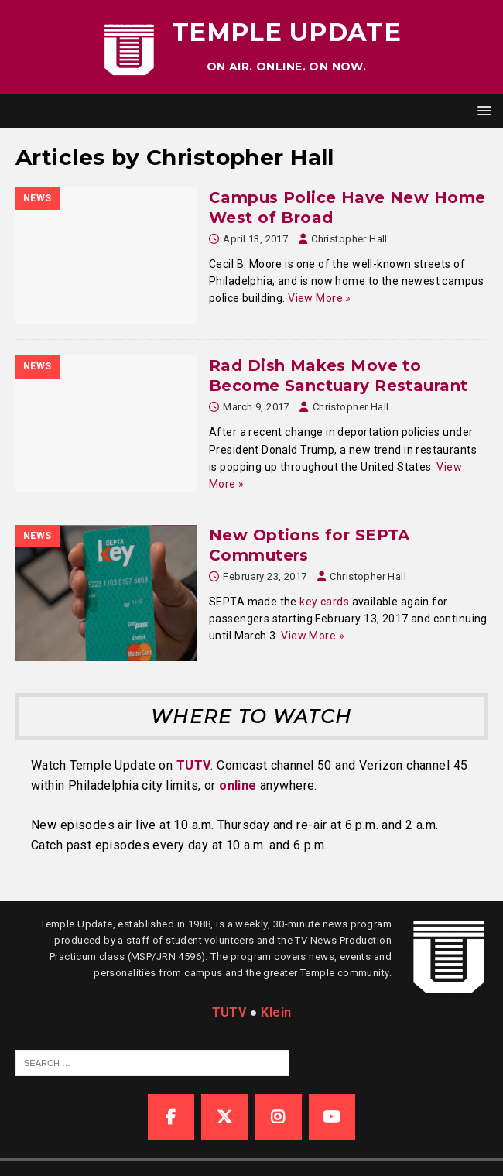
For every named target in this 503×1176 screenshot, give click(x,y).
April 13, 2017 (255, 239)
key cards (324, 601)
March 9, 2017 (256, 407)
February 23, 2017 (264, 576)
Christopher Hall (349, 239)
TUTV (193, 765)
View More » (319, 298)
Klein (276, 1012)
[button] (481, 110)
